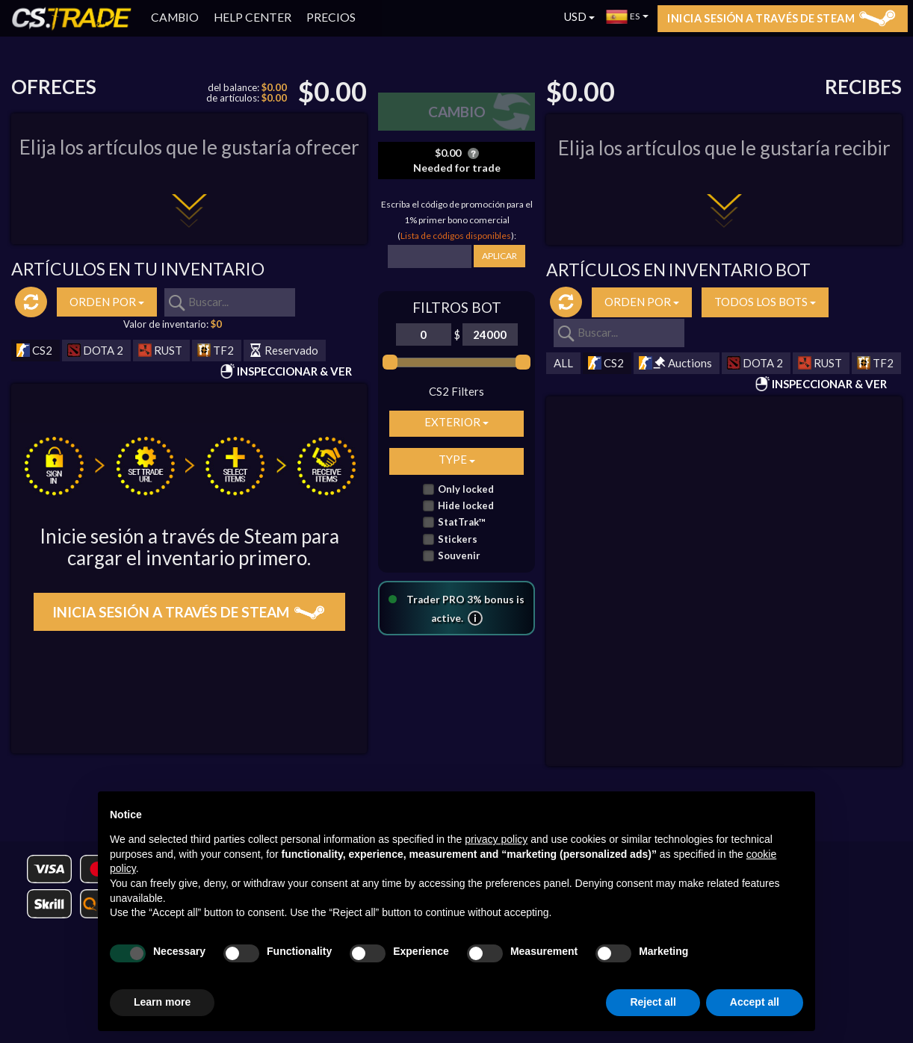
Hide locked (466, 505)
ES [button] (627, 16)
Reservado (283, 350)
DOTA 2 (95, 350)
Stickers (457, 539)
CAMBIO (175, 17)
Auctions (675, 363)
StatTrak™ (462, 522)
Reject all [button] (652, 1002)
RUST (160, 350)
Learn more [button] (162, 1002)
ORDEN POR (106, 301)
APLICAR (499, 255)
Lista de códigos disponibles (455, 235)
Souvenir (459, 555)
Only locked (466, 489)
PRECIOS (331, 17)
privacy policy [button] (496, 839)
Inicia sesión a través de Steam (781, 18)
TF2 (215, 350)
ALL (563, 363)
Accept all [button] (754, 1002)
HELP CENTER (252, 17)
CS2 (34, 350)
